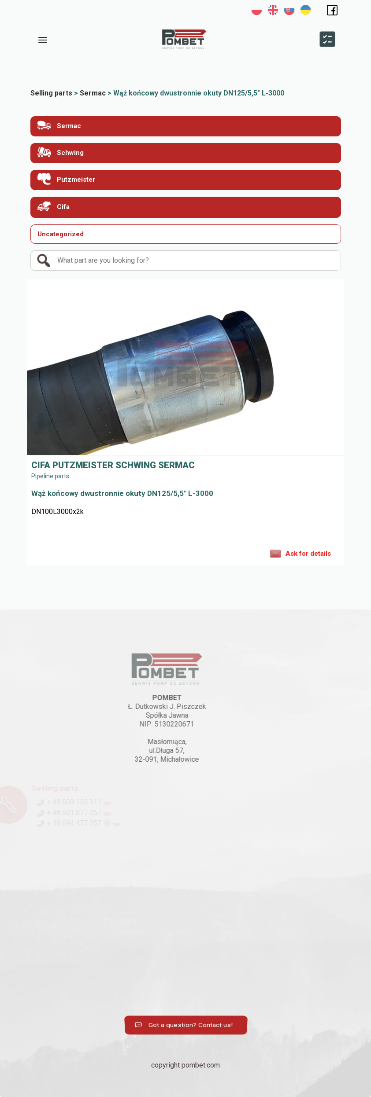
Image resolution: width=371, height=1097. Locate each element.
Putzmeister (66, 178)
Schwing (60, 152)
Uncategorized (60, 234)
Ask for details (300, 553)
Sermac (59, 125)
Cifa (53, 206)
